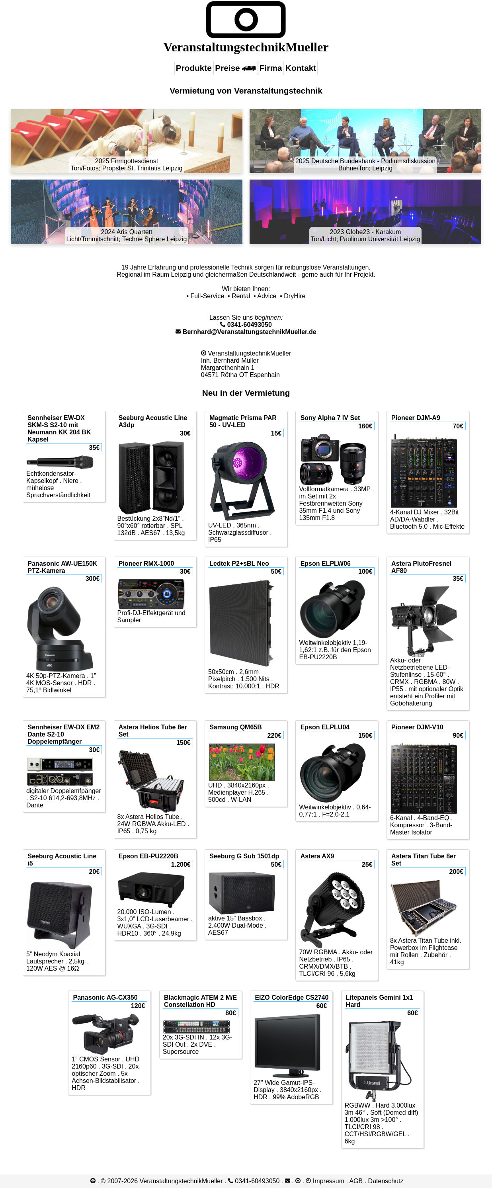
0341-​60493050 (246, 324)
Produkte (194, 67)
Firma (271, 67)
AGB (356, 1181)
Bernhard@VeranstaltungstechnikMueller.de (246, 331)
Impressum (328, 1181)
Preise (235, 67)
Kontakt (300, 67)
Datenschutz (386, 1181)
